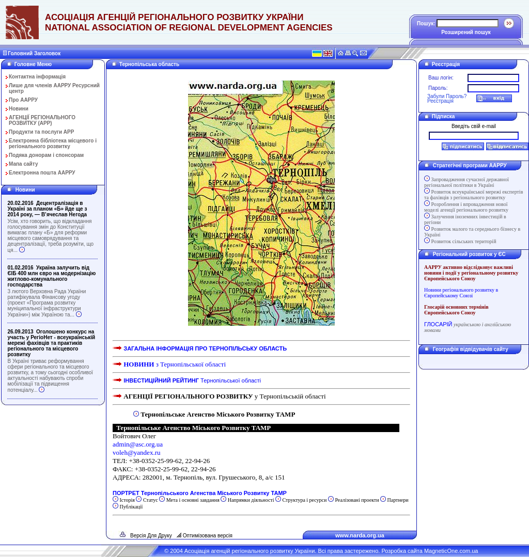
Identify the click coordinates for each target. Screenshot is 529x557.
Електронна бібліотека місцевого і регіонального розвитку (53, 143)
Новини (18, 109)
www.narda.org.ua (359, 535)
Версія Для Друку (151, 535)
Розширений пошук (466, 32)
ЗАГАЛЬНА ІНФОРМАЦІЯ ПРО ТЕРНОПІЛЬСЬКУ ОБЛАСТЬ (205, 348)
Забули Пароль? (446, 96)
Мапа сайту (23, 164)
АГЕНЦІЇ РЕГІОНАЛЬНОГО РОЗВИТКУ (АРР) (42, 120)
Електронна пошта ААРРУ (42, 173)
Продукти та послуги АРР (41, 132)
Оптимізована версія (207, 535)
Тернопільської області (192, 380)
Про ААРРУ (23, 100)
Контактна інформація (37, 76)
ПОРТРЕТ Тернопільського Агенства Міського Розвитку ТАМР (200, 493)
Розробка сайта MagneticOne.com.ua (429, 551)
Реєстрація (440, 101)
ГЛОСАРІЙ (438, 324)
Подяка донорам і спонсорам (46, 155)
